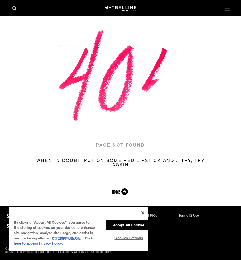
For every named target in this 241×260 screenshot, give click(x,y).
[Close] (142, 212)
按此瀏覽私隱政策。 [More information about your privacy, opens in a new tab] (67, 238)
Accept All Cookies (128, 225)
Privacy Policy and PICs (139, 216)
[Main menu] (227, 9)
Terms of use (189, 216)
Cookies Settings (128, 238)
